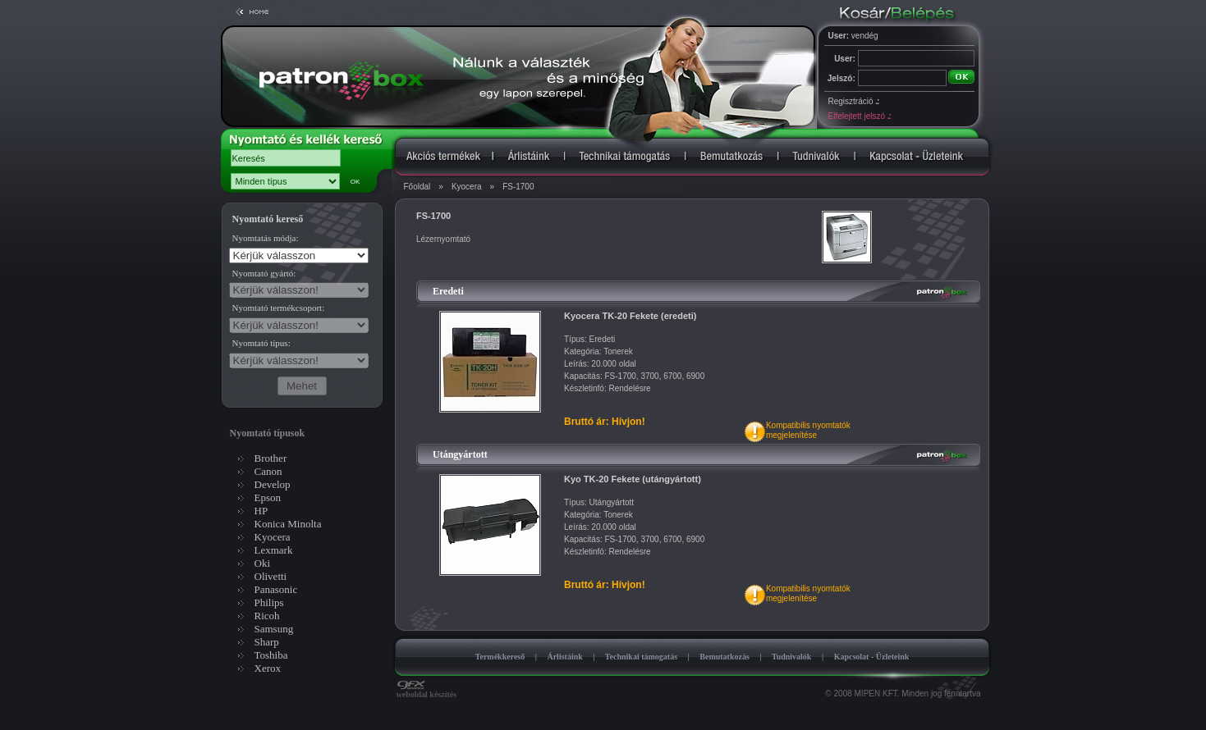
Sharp (266, 642)
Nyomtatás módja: (265, 238)
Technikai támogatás (641, 656)
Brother (270, 458)
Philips (269, 602)
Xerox (268, 668)
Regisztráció (853, 101)
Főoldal (417, 186)
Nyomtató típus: (261, 343)
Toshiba (271, 655)
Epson (268, 497)
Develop (272, 484)
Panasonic (276, 589)
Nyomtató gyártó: (264, 273)
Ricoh (267, 615)
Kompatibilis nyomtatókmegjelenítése (808, 430)
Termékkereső (500, 656)
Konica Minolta (288, 524)
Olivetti (270, 576)
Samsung (274, 629)
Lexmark (273, 550)
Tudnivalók (792, 656)
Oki (262, 563)
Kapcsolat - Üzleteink (872, 656)
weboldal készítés (427, 690)
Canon (268, 471)
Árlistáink (564, 656)
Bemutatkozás (724, 656)
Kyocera (467, 186)
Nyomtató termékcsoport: (278, 308)
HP (261, 510)
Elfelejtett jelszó (859, 116)
